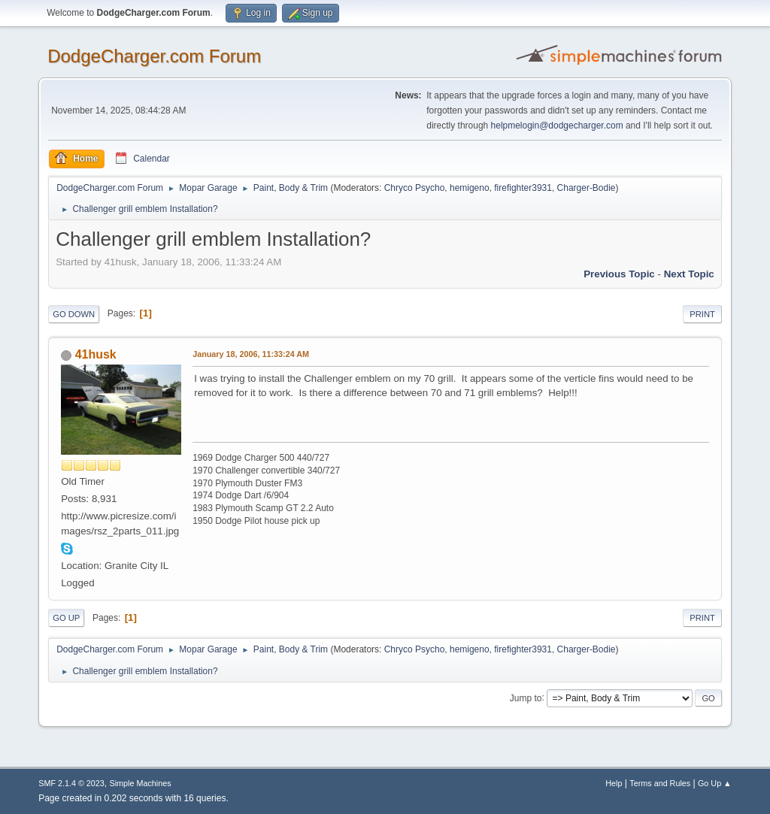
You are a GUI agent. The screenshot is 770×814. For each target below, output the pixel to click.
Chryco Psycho (414, 188)
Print (702, 314)
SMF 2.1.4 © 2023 (71, 783)
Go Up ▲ (715, 783)
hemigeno (470, 188)
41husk (96, 354)
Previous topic (619, 274)
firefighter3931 (523, 188)
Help (613, 783)
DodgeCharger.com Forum (154, 56)
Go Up (66, 617)
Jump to (526, 697)
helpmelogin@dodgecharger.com (557, 125)
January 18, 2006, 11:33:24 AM (250, 354)
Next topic (689, 274)
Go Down (74, 314)
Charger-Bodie (586, 188)
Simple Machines (140, 783)
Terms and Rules (659, 783)
